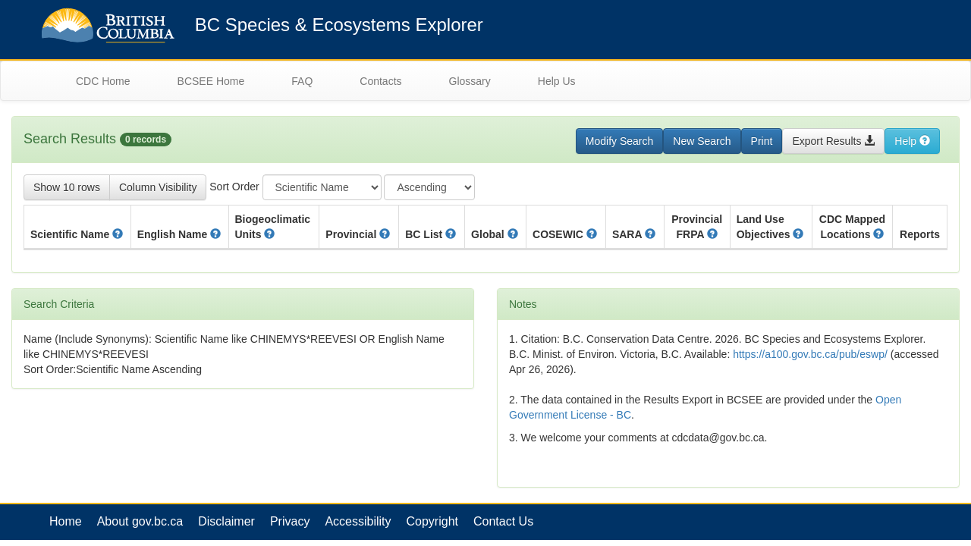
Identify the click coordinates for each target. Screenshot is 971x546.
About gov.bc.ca (140, 521)
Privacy (290, 521)
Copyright (432, 521)
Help (912, 141)
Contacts (380, 81)
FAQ (302, 81)
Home (65, 521)
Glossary (470, 81)
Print (762, 141)
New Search (702, 141)
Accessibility (358, 521)
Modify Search (619, 141)
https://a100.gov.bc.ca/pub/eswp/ (810, 354)
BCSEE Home (211, 81)
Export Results (833, 141)
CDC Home (103, 81)
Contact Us (503, 521)
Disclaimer (226, 521)
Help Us (557, 81)
